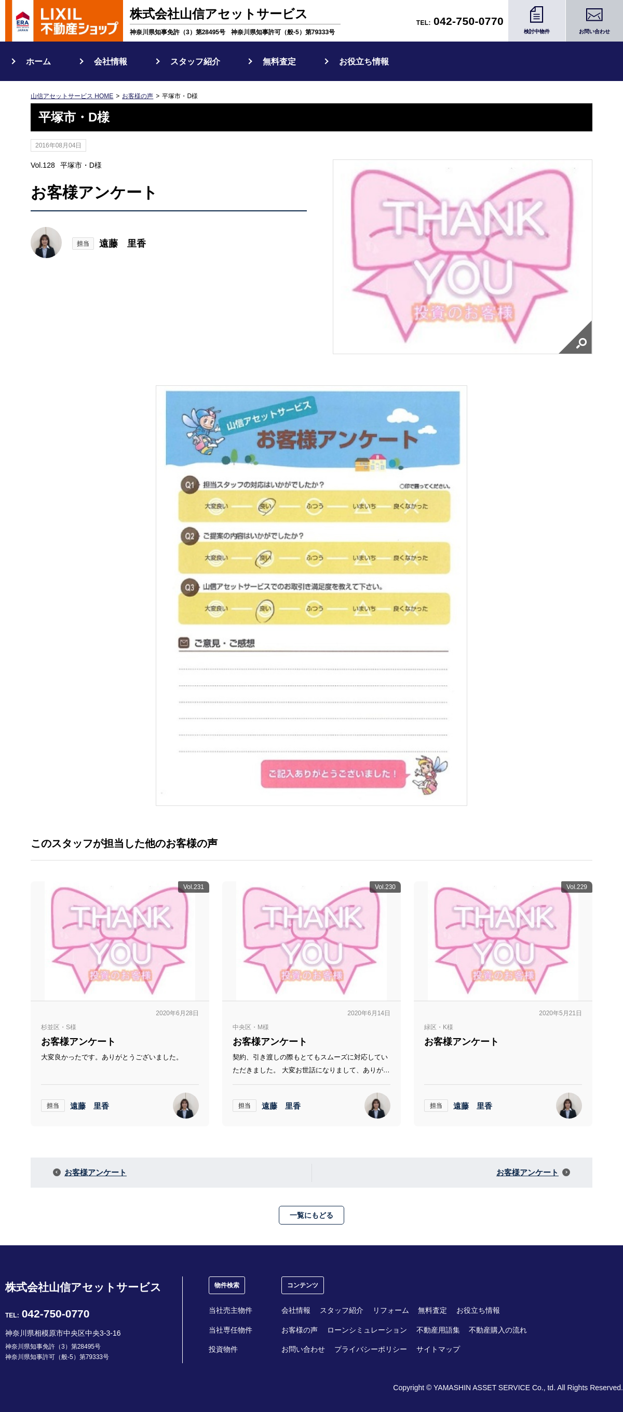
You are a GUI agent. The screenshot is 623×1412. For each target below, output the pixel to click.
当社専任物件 (230, 1330)
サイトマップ (438, 1349)
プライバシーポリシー (370, 1349)
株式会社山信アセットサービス (83, 1287)
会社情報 (110, 61)
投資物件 (223, 1349)
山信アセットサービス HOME (72, 96)
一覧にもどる (311, 1215)
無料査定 (279, 61)
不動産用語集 (438, 1330)
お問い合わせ (303, 1349)
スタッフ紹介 (195, 61)
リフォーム (391, 1310)
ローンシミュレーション (367, 1330)
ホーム (38, 61)
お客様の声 (137, 96)
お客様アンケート (95, 1172)
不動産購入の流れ (498, 1330)
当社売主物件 (230, 1310)
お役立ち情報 (364, 61)
